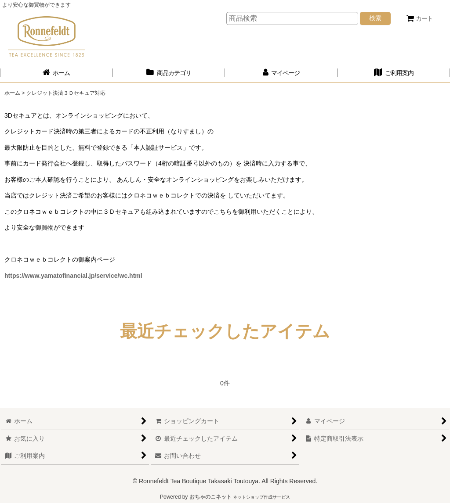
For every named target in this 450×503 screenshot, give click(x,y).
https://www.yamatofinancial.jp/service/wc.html (73, 275)
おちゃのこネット (210, 497)
